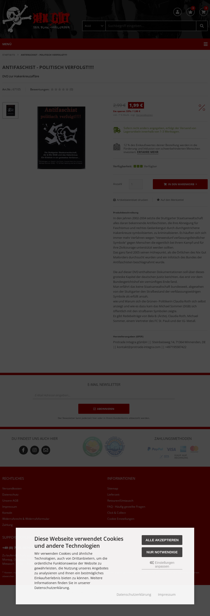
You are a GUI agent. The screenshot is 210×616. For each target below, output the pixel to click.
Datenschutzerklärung (134, 594)
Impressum (167, 594)
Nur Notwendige (162, 552)
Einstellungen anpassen (162, 564)
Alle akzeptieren (162, 540)
